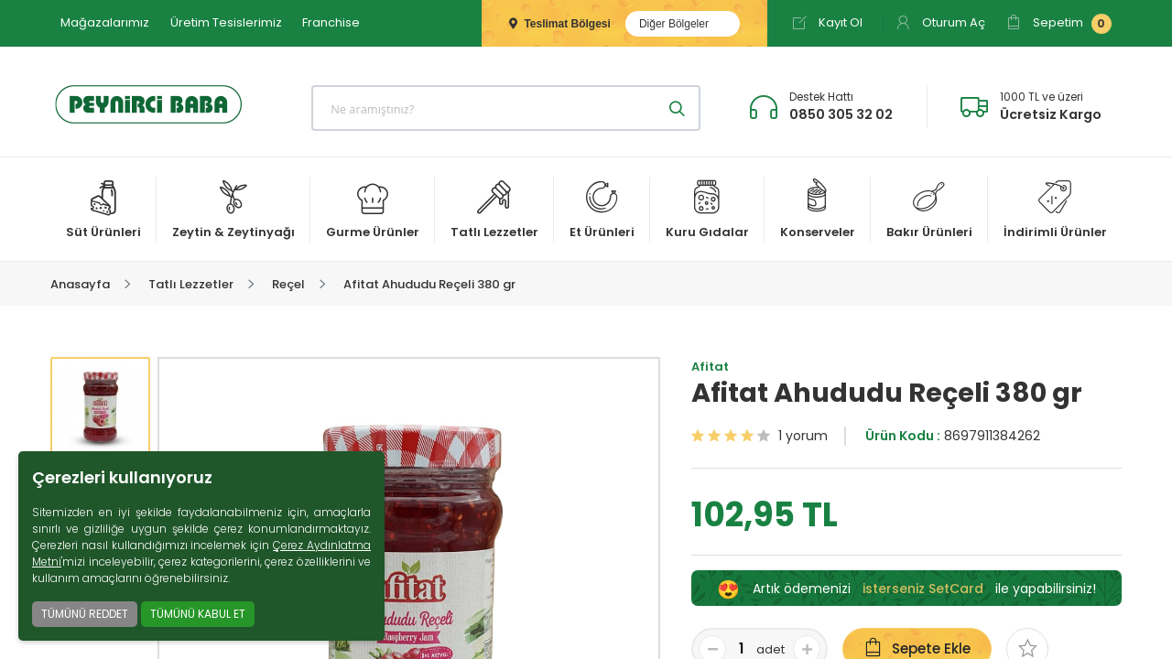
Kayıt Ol (827, 22)
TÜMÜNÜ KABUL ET (197, 613)
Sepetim (1059, 24)
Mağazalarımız (104, 22)
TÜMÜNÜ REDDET (84, 613)
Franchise (331, 22)
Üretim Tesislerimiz (226, 22)
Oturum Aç (940, 22)
